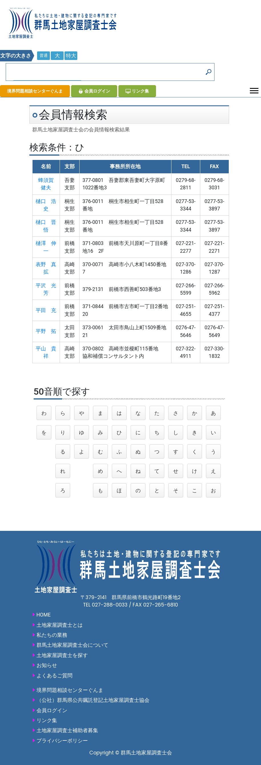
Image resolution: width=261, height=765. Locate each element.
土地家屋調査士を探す (62, 655)
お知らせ (47, 665)
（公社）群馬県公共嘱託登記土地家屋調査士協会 (93, 700)
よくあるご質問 (54, 675)
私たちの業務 (52, 635)
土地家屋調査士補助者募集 (67, 730)
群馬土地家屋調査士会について (72, 645)
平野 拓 (46, 331)
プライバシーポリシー (62, 741)
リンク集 (137, 91)
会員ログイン (94, 91)
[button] (254, 89)
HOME (44, 615)
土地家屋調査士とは (60, 625)
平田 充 (46, 310)
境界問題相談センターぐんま (35, 91)
